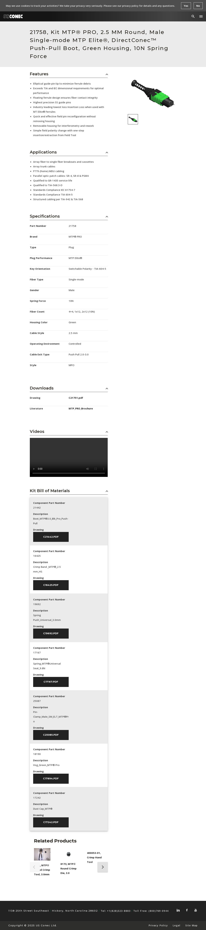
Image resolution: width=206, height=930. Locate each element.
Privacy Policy (158, 925)
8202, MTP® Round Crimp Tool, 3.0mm (42, 870)
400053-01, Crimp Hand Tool (94, 857)
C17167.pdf (51, 682)
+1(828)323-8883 (118, 910)
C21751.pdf (76, 397)
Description (40, 514)
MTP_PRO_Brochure (81, 408)
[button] (201, 16)
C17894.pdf (51, 778)
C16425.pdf (50, 585)
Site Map (191, 925)
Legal (176, 925)
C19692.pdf (50, 633)
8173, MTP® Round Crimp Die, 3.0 (68, 868)
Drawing (38, 529)
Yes (186, 5)
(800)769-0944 (159, 910)
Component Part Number (49, 503)
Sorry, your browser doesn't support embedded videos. (69, 457)
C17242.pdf (50, 822)
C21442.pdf (51, 536)
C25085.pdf (51, 735)
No (198, 5)
